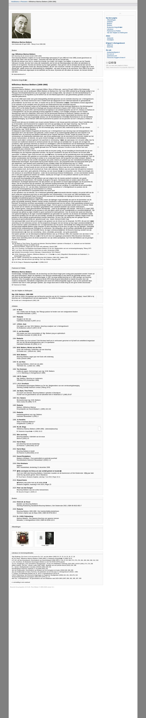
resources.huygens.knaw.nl (116, 57)
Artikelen (110, 22)
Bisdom (109, 23)
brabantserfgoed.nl (113, 52)
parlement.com (112, 56)
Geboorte (110, 38)
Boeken (109, 25)
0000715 (110, 45)
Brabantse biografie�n (114, 27)
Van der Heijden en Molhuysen (117, 33)
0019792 (110, 47)
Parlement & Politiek (114, 31)
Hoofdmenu (15, 2)
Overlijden (110, 40)
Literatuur (110, 29)
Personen (24, 2)
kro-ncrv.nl (110, 54)
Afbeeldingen (111, 20)
